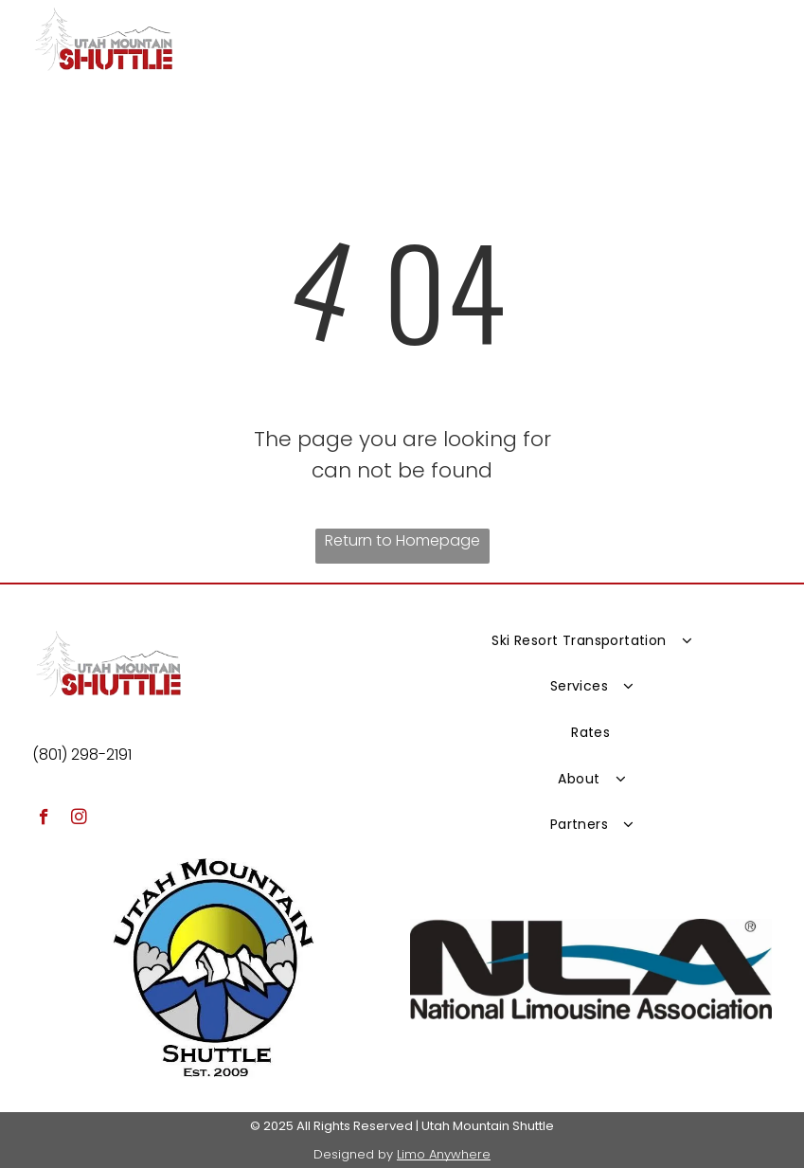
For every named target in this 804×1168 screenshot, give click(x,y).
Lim (407, 1154)
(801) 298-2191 (82, 754)
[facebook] (44, 819)
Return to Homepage (402, 540)
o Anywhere (454, 1154)
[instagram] (79, 819)
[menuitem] (591, 640)
